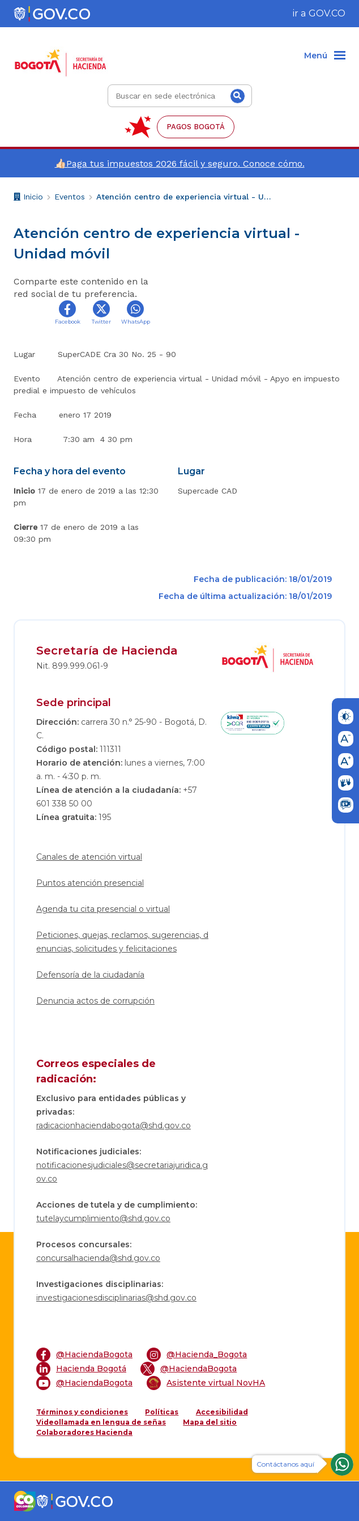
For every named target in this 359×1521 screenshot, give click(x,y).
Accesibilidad (222, 1412)
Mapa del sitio (210, 1422)
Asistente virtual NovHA (206, 1383)
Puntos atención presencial (90, 883)
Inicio (28, 198)
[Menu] (324, 56)
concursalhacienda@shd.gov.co (98, 1258)
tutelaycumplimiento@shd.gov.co (103, 1218)
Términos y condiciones (82, 1412)
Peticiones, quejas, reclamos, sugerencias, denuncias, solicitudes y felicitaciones (122, 942)
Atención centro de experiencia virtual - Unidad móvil (184, 196)
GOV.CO (327, 13)
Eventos (69, 196)
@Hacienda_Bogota (197, 1355)
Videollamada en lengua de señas (101, 1422)
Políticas (161, 1412)
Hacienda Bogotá (81, 1369)
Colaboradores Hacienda (84, 1432)
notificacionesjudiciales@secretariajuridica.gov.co (122, 1172)
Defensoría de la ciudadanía (90, 975)
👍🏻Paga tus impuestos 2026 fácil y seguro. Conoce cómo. (180, 163)
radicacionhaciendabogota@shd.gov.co (113, 1125)
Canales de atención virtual (89, 857)
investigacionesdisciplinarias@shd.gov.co (116, 1298)
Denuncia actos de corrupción (95, 1001)
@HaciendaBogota (84, 1355)
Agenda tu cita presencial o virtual (103, 909)
